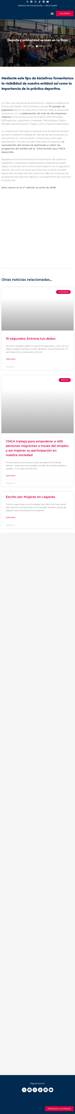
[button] (52, 13)
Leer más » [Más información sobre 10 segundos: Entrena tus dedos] (11, 359)
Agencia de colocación (30, 6)
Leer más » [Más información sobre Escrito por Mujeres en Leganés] (11, 517)
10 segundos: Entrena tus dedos (30, 338)
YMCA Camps (51, 6)
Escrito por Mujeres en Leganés (30, 497)
